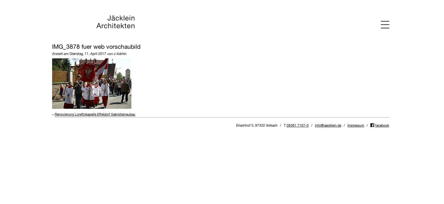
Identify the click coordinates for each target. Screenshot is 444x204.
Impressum (355, 126)
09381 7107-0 (298, 126)
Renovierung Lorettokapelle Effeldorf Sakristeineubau (95, 114)
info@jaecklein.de (328, 126)
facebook (382, 126)
